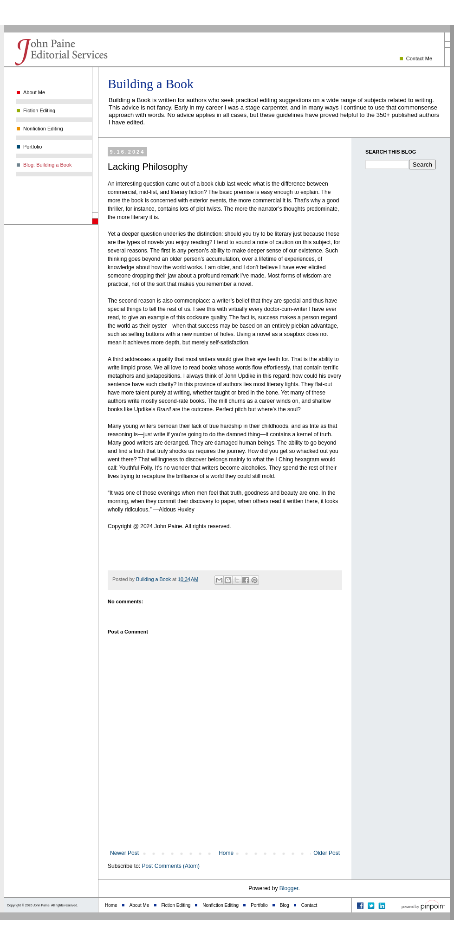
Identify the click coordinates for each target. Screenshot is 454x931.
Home (226, 853)
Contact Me (419, 58)
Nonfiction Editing (43, 128)
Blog (284, 905)
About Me (34, 92)
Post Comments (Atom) (171, 866)
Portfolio (32, 146)
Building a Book (151, 84)
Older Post (326, 853)
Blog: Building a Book (47, 165)
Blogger (288, 888)
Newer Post (124, 853)
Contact (309, 905)
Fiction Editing (39, 110)
